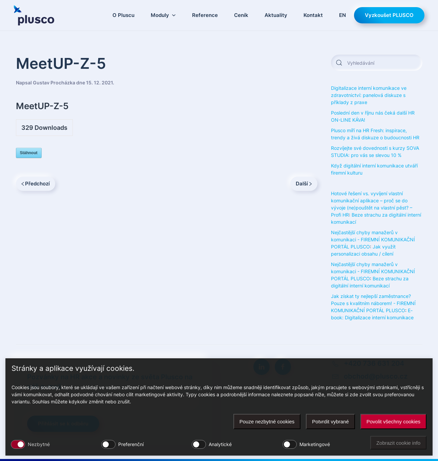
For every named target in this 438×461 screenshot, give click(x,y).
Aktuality (276, 15)
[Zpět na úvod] (34, 15)
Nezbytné (39, 444)
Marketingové (314, 444)
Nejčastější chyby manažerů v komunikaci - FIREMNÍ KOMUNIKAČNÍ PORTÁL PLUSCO (373, 239)
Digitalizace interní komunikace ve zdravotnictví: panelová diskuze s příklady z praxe (368, 95)
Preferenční (131, 444)
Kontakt (313, 15)
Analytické (220, 444)
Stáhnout (29, 153)
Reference (205, 15)
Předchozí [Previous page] (35, 183)
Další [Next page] (304, 183)
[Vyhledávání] (376, 63)
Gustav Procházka (54, 82)
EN (342, 15)
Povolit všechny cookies (393, 421)
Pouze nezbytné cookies (267, 421)
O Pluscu (123, 15)
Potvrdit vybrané (330, 421)
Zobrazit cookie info (398, 443)
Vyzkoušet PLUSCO (389, 15)
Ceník (241, 15)
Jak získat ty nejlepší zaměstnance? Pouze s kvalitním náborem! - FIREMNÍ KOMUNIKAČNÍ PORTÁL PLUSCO (373, 303)
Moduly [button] (163, 15)
